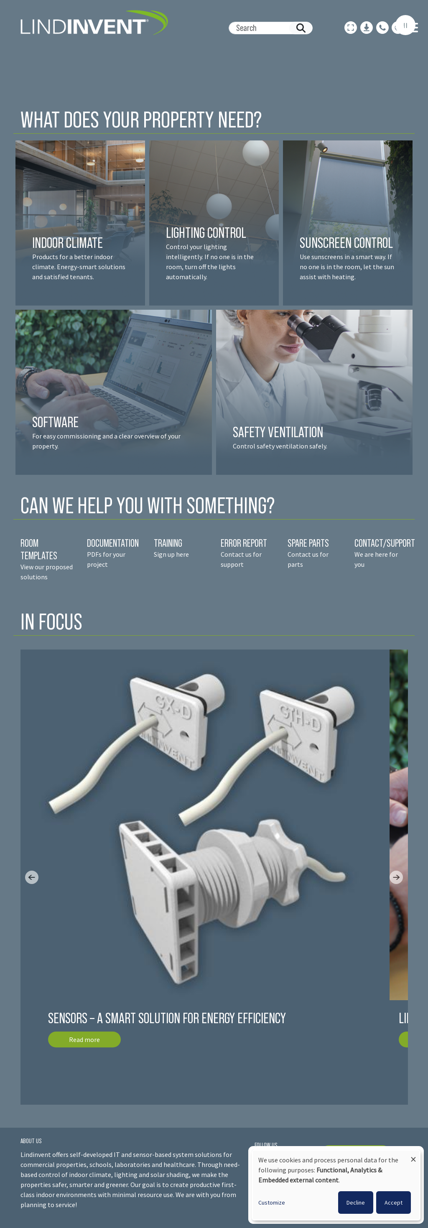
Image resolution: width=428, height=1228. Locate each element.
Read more (84, 1039)
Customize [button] (271, 1202)
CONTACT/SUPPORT (385, 543)
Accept (394, 1202)
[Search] (267, 28)
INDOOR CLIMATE (68, 242)
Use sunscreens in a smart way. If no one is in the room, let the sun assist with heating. (347, 266)
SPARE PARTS (308, 543)
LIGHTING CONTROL (206, 232)
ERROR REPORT (244, 543)
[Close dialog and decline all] (413, 1155)
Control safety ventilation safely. (280, 446)
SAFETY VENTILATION (278, 432)
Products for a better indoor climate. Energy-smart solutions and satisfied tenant (78, 266)
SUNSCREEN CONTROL (346, 242)
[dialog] (336, 1185)
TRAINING (168, 543)
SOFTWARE (55, 422)
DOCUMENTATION (113, 543)
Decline (355, 1202)
